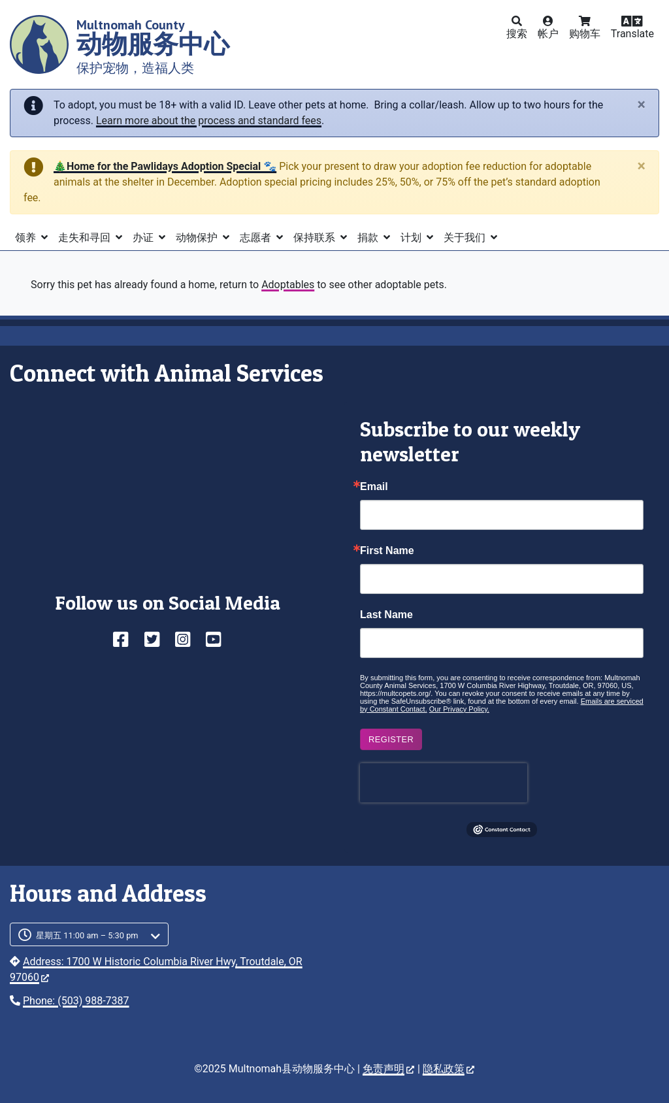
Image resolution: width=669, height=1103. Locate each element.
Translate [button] (632, 33)
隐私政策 (448, 1068)
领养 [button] (27, 237)
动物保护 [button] (198, 237)
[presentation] (443, 782)
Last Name (386, 615)
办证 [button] (144, 237)
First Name (387, 551)
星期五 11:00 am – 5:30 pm (87, 935)
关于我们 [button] (466, 237)
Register (391, 739)
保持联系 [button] (315, 237)
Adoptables (287, 284)
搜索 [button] (516, 33)
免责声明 (388, 1068)
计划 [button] (412, 237)
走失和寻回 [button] (85, 237)
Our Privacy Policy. (459, 709)
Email (374, 487)
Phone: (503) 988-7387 (76, 1001)
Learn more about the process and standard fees (208, 120)
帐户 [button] (548, 33)
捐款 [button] (369, 237)
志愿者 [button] (257, 237)
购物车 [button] (584, 33)
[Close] (642, 105)
